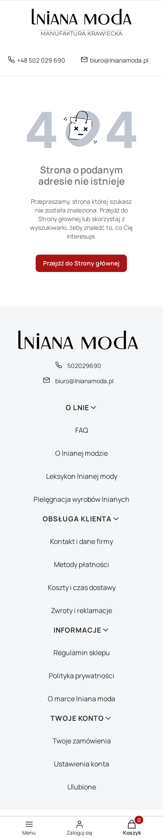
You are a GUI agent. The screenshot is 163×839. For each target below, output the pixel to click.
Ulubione (81, 787)
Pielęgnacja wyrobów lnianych (81, 499)
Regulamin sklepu (81, 652)
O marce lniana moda (81, 698)
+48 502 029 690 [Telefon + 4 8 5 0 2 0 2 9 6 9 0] (41, 60)
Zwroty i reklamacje (81, 610)
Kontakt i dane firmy (81, 541)
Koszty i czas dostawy (82, 587)
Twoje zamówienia (82, 741)
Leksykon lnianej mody (81, 476)
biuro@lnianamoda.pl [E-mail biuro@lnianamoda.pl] (119, 60)
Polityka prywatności (81, 675)
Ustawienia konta (81, 764)
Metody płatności (81, 564)
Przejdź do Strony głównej (81, 263)
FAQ (81, 430)
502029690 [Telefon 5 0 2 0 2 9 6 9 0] (84, 365)
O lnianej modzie (81, 453)
